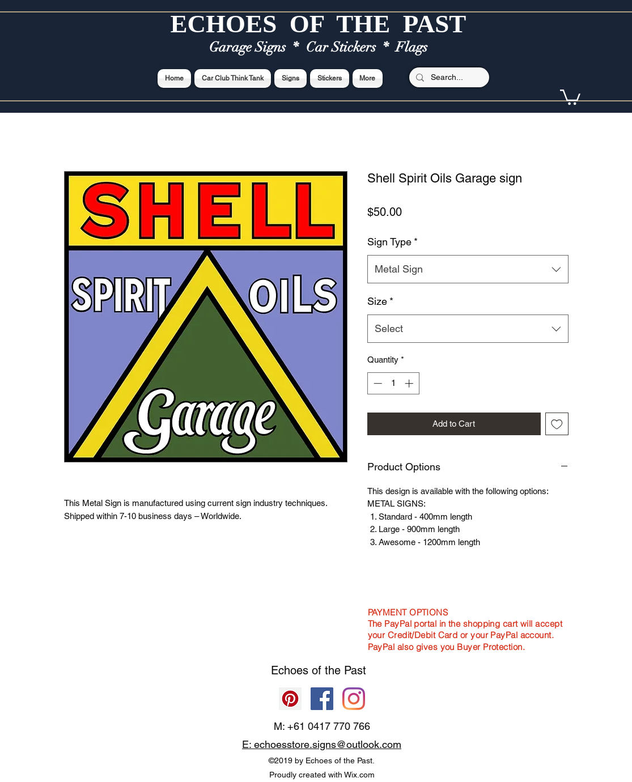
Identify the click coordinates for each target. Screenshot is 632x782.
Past (355, 670)
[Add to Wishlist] (557, 424)
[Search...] (448, 77)
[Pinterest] (290, 698)
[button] (570, 96)
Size (380, 301)
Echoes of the (307, 670)
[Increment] (410, 383)
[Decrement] (376, 383)
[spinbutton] (393, 383)
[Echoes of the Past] (353, 698)
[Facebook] (322, 698)
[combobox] (468, 269)
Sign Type (392, 242)
